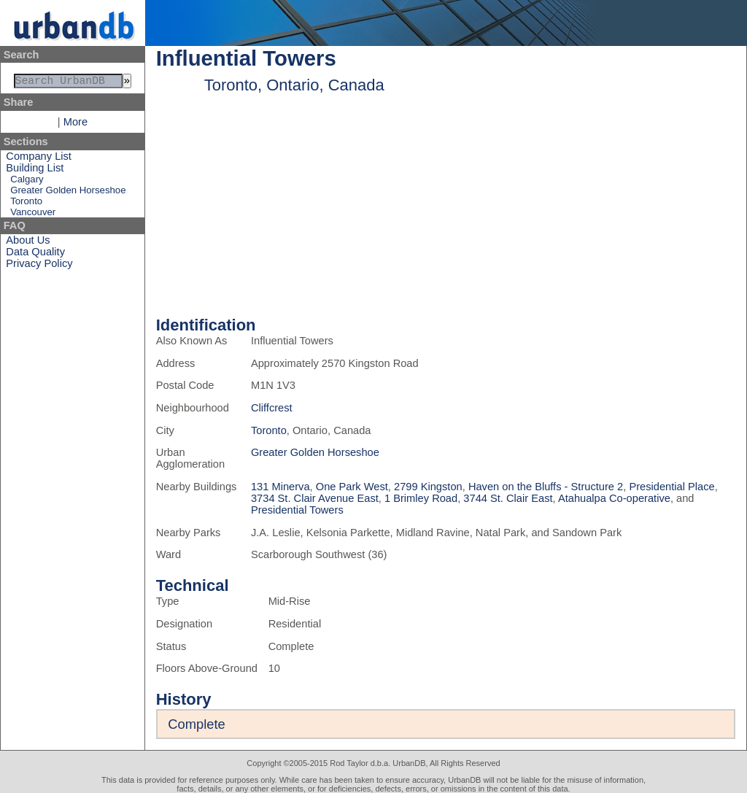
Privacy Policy (39, 266)
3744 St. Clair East (507, 498)
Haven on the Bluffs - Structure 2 (545, 486)
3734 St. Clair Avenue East (315, 498)
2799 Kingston (428, 486)
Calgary (26, 182)
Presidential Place (671, 486)
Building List (34, 171)
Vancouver (32, 214)
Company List (38, 159)
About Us (28, 243)
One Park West (352, 486)
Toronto (26, 203)
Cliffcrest (272, 408)
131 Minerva (280, 486)
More (75, 125)
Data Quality (35, 254)
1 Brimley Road (420, 498)
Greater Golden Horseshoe (67, 192)
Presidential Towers (297, 510)
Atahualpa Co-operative (614, 498)
